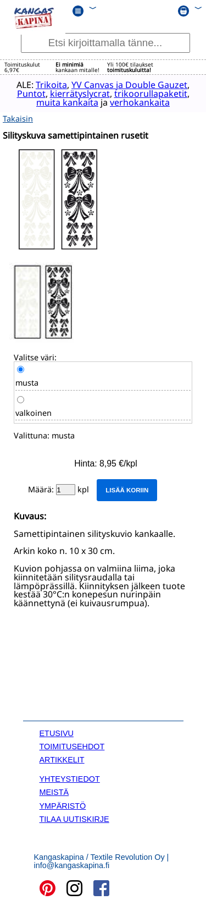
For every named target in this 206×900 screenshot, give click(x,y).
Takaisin (18, 118)
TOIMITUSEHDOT (72, 745)
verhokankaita (138, 102)
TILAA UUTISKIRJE (74, 818)
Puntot (28, 93)
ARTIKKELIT (62, 759)
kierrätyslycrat (77, 93)
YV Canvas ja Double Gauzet (127, 85)
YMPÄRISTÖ (63, 804)
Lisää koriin (126, 489)
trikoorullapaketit (148, 93)
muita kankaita (65, 102)
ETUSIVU (57, 732)
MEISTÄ (54, 791)
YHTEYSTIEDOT (70, 777)
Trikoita (49, 85)
